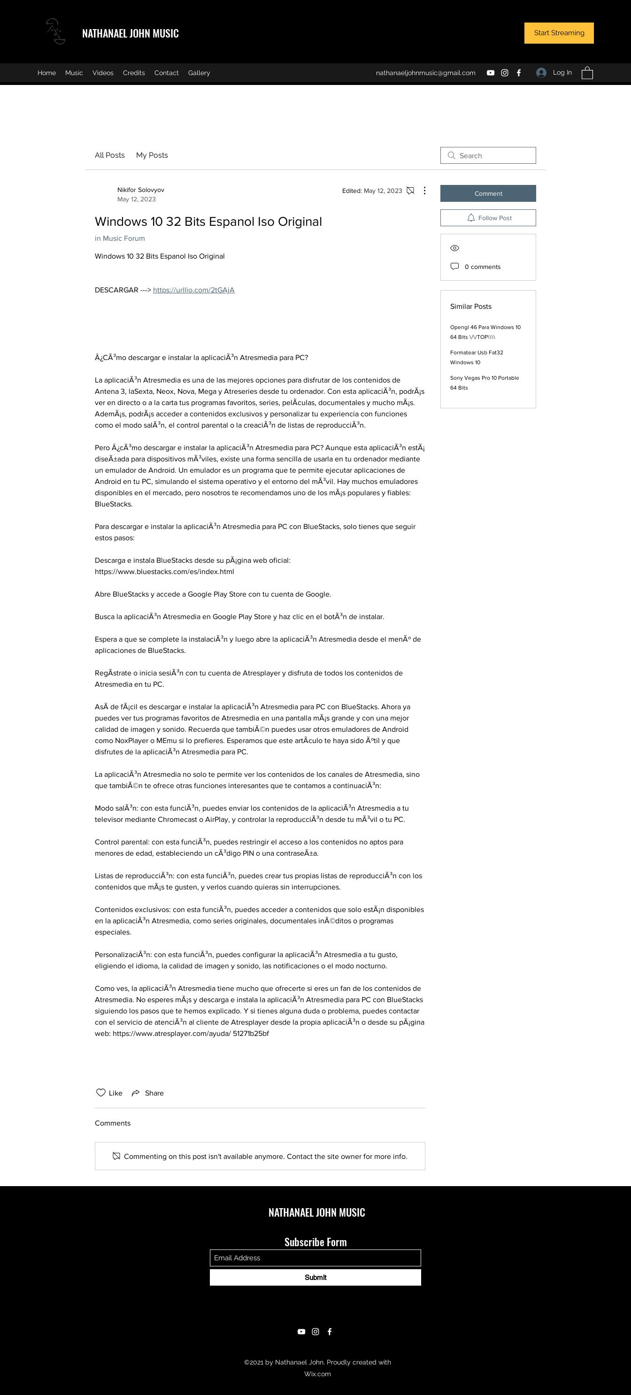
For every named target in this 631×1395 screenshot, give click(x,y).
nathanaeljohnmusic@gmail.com (426, 73)
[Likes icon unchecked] (101, 1092)
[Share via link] (147, 1092)
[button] (587, 72)
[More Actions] (419, 190)
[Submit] (315, 1277)
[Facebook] (518, 72)
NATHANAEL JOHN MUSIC (130, 32)
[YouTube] (490, 72)
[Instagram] (504, 72)
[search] (488, 155)
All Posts (110, 155)
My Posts (152, 155)
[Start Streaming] (559, 33)
